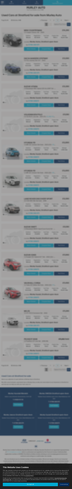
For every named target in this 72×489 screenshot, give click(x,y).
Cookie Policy (30, 475)
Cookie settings (64, 484)
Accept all (30, 484)
